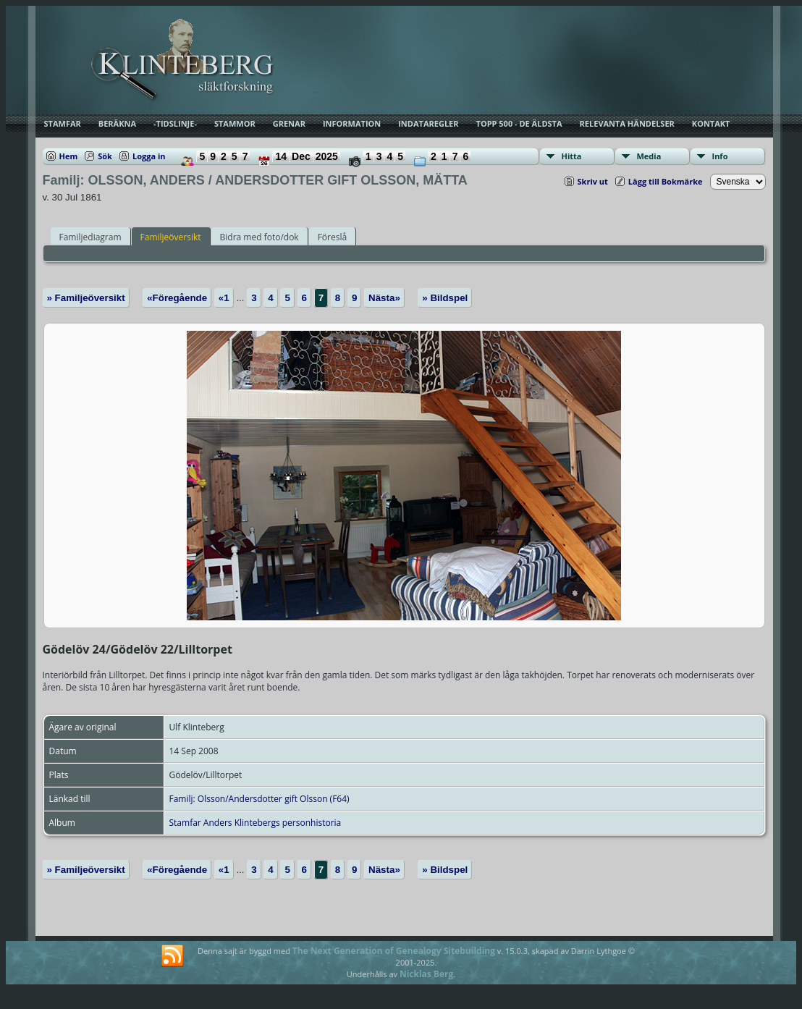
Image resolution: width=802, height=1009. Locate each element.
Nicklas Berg (426, 974)
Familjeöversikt (170, 237)
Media (649, 156)
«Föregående (177, 297)
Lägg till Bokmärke (665, 181)
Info (720, 156)
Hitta (572, 156)
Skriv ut (593, 181)
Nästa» (384, 297)
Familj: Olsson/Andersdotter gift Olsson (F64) (259, 799)
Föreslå (332, 237)
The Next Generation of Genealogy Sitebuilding (393, 951)
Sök (105, 156)
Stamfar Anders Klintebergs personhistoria (255, 822)
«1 (224, 297)
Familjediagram (90, 237)
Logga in (149, 156)
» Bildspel (445, 297)
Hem (68, 156)
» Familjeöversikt (86, 297)
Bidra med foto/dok (259, 237)
